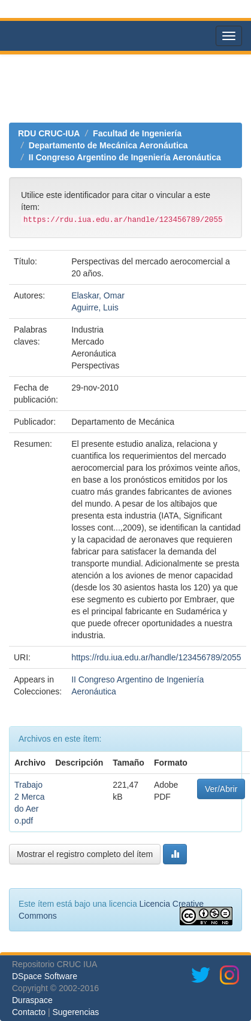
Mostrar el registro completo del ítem (85, 854)
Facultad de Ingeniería (137, 133)
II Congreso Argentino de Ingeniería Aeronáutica (125, 157)
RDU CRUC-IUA (49, 133)
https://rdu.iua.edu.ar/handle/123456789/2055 (156, 657)
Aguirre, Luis (95, 307)
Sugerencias (75, 1012)
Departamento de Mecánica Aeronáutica (108, 145)
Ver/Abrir (221, 789)
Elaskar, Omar (98, 295)
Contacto (29, 1012)
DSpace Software (44, 976)
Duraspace (32, 1000)
